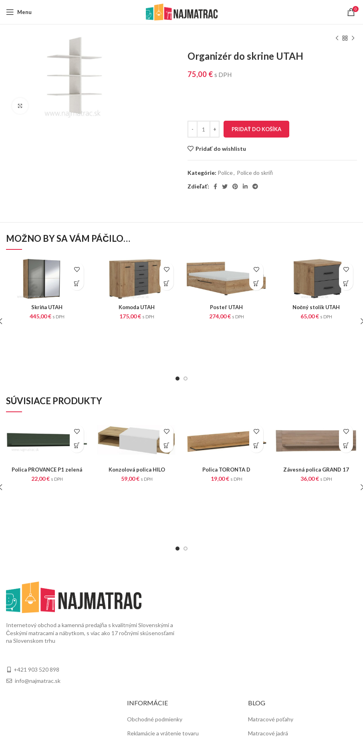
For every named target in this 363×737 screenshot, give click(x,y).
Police (225, 172)
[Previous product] (337, 38)
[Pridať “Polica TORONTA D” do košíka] (256, 405)
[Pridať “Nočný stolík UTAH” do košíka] (346, 283)
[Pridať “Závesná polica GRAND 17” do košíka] (346, 405)
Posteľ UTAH (226, 307)
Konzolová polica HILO (137, 428)
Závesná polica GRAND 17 (316, 428)
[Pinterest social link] (235, 186)
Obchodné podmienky (154, 637)
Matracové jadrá (268, 651)
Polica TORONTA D (226, 428)
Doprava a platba (148, 665)
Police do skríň (255, 172)
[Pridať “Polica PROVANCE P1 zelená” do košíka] (77, 405)
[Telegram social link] (255, 186)
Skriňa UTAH (47, 307)
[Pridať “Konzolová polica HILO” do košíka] (166, 405)
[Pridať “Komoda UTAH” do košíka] (166, 283)
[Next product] (353, 38)
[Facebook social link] (215, 186)
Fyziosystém (263, 678)
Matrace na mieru (269, 665)
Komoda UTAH (137, 307)
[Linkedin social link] (245, 186)
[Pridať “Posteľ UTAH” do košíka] (256, 283)
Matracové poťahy (270, 637)
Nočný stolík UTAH (316, 307)
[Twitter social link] (225, 186)
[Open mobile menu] (19, 12)
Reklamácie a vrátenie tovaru (163, 651)
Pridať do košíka (256, 129)
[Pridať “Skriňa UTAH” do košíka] (77, 283)
